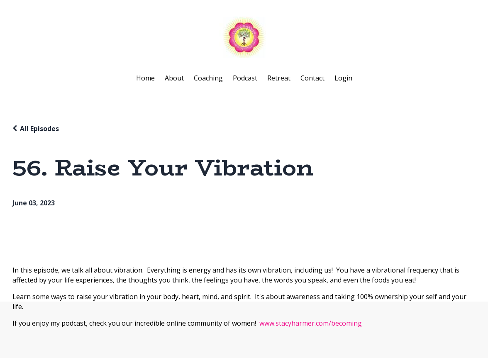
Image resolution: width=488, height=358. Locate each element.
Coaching (208, 78)
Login (343, 78)
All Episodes (39, 128)
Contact (312, 78)
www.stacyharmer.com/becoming (310, 323)
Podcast (245, 78)
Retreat (278, 78)
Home (145, 78)
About (174, 78)
